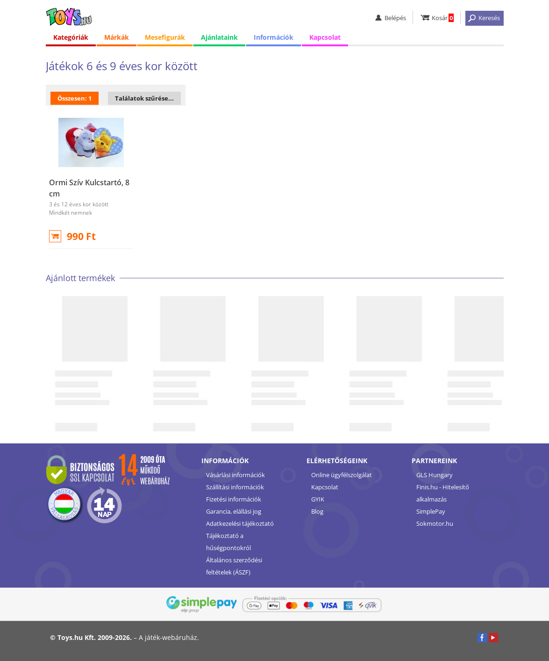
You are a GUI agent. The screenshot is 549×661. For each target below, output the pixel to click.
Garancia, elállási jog (233, 511)
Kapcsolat (325, 37)
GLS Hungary (434, 475)
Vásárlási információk (235, 475)
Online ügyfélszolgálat (341, 475)
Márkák (116, 37)
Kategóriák (70, 37)
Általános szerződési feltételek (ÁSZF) (234, 566)
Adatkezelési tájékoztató (240, 523)
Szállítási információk (235, 487)
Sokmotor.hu (434, 523)
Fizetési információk (233, 499)
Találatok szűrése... (144, 98)
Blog (317, 511)
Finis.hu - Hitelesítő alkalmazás (442, 493)
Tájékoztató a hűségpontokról (228, 541)
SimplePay (430, 511)
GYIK (317, 499)
